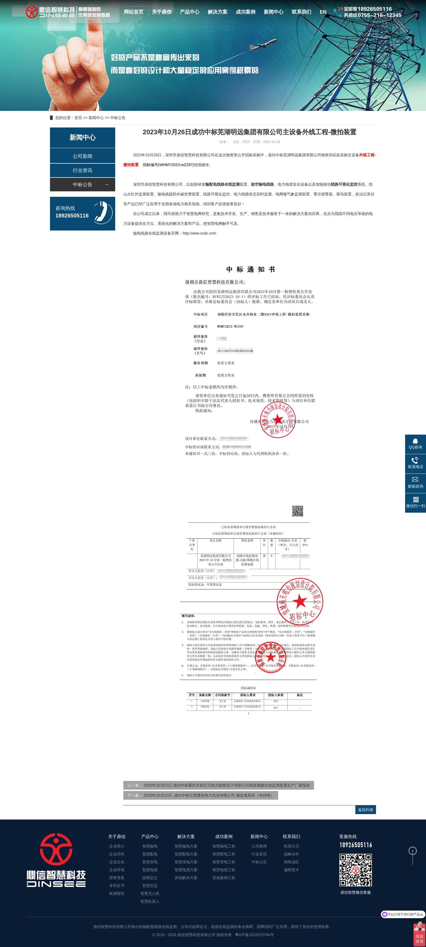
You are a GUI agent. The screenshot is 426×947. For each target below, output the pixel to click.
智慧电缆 (150, 870)
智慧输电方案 (186, 846)
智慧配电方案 (186, 854)
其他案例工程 (223, 878)
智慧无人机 (149, 893)
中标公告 (118, 118)
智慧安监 (150, 885)
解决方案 (217, 12)
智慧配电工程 (223, 854)
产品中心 (189, 12)
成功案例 (245, 12)
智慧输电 (150, 846)
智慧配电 (150, 854)
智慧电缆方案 (186, 870)
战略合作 (291, 854)
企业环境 (116, 870)
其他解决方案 (186, 878)
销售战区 (291, 862)
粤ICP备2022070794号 (254, 935)
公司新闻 (82, 156)
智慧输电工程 (223, 846)
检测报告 (116, 893)
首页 (78, 118)
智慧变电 (150, 862)
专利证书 (116, 885)
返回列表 (365, 810)
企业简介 (116, 846)
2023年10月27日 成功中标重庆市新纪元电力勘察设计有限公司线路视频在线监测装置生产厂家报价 (227, 785)
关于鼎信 (161, 12)
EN (323, 12)
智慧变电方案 (186, 862)
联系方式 (291, 846)
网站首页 (133, 12)
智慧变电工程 (223, 862)
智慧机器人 (149, 901)
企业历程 (116, 854)
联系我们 (301, 12)
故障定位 (150, 878)
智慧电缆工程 (223, 870)
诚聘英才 (291, 870)
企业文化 (116, 862)
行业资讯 (82, 170)
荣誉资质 (116, 878)
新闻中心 (273, 12)
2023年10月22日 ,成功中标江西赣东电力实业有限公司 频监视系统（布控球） (209, 795)
